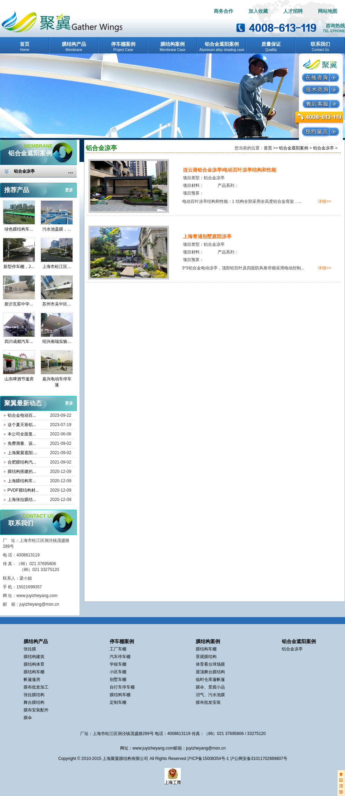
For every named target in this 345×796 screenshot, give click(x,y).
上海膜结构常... (22, 480)
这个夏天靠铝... (22, 424)
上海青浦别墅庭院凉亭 (207, 236)
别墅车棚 (118, 679)
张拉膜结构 (34, 694)
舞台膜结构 (34, 702)
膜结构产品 (74, 44)
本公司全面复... (22, 434)
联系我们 (320, 44)
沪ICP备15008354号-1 (208, 758)
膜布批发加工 (36, 687)
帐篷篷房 (32, 679)
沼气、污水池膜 (210, 694)
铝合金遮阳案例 (222, 44)
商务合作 (223, 11)
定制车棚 (118, 702)
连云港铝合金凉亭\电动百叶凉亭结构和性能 (230, 170)
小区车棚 (118, 671)
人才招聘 (293, 11)
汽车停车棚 (120, 656)
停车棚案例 (123, 44)
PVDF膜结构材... (23, 490)
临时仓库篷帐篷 (210, 679)
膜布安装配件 (36, 710)
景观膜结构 (206, 656)
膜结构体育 (34, 664)
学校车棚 (118, 664)
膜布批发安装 (208, 702)
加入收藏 (258, 11)
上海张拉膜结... (22, 499)
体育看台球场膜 (210, 664)
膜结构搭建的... (22, 471)
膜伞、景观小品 (210, 687)
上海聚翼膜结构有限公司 (125, 758)
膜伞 (28, 717)
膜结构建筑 (34, 656)
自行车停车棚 (122, 687)
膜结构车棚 (34, 671)
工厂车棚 (118, 649)
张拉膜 (30, 649)
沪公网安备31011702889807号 (258, 758)
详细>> (324, 201)
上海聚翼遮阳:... (22, 452)
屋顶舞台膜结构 (210, 671)
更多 (69, 190)
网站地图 (327, 11)
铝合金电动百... (22, 415)
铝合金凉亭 (24, 171)
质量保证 (271, 44)
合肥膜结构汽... (22, 462)
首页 (25, 44)
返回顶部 (341, 783)
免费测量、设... (22, 443)
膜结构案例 (172, 44)
